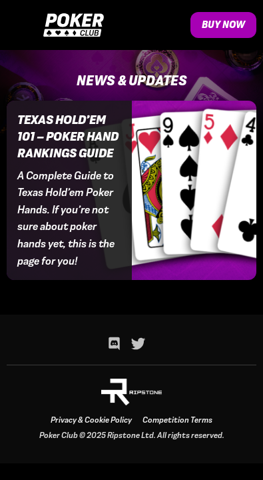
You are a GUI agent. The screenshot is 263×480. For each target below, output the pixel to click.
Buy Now (223, 24)
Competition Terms (177, 420)
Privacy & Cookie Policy (91, 420)
